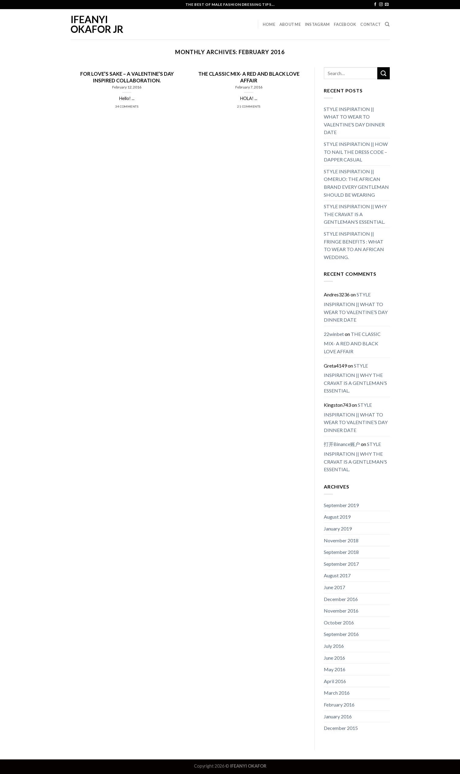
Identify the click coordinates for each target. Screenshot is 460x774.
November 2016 (341, 610)
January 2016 (338, 716)
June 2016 (334, 658)
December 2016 (341, 599)
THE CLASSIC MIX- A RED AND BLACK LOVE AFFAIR (352, 342)
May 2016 (334, 669)
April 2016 (335, 681)
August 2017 (337, 575)
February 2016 (339, 704)
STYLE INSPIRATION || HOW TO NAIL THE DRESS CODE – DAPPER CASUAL (356, 151)
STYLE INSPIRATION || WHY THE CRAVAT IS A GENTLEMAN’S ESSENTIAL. (355, 214)
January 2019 (338, 528)
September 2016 (341, 634)
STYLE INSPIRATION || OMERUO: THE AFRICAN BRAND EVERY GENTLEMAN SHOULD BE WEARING (356, 183)
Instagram (317, 24)
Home (269, 24)
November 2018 (341, 540)
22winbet (334, 334)
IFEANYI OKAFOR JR (97, 24)
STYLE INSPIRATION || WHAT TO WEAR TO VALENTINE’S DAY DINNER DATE (354, 120)
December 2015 (341, 728)
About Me (290, 24)
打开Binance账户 (342, 444)
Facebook (345, 24)
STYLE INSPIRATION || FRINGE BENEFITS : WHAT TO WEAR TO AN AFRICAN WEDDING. (354, 245)
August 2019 (337, 517)
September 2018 (341, 552)
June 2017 (334, 587)
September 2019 (341, 505)
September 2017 (341, 564)
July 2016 (334, 646)
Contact (370, 24)
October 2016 (339, 622)
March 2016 (337, 693)
